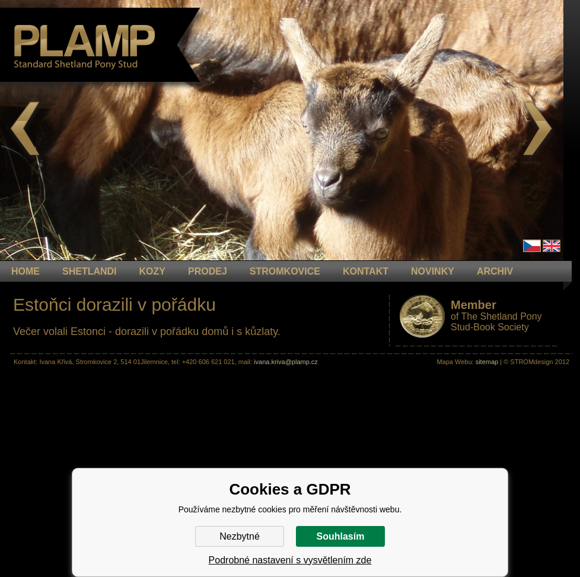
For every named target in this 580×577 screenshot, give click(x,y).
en (551, 246)
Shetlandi (89, 271)
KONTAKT (365, 271)
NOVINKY (432, 271)
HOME (25, 271)
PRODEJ (207, 271)
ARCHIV (495, 271)
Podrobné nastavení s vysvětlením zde (290, 560)
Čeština (532, 246)
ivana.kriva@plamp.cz (286, 361)
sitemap (487, 361)
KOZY (152, 271)
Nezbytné (239, 536)
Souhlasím (341, 536)
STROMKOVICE (285, 271)
